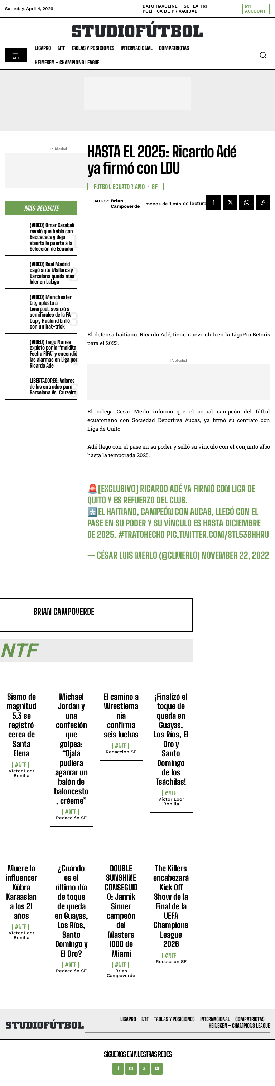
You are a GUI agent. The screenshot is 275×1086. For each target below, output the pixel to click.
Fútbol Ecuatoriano (119, 186)
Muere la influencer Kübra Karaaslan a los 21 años (21, 891)
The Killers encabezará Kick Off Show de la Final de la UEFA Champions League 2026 (171, 906)
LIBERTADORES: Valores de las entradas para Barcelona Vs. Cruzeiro (53, 386)
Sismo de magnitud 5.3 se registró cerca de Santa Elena (21, 725)
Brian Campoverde (125, 203)
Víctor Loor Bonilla (21, 773)
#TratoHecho (141, 534)
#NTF (20, 765)
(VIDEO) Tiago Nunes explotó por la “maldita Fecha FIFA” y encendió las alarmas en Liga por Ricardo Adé (53, 354)
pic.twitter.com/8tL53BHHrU (218, 534)
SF (155, 186)
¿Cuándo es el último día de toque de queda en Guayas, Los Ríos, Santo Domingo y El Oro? (71, 910)
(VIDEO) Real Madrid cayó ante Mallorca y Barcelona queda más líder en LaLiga (52, 273)
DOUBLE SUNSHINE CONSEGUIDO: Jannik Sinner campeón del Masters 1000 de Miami (121, 910)
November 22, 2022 (235, 555)
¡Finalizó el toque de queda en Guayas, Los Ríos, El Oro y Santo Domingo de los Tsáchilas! (171, 739)
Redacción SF (71, 818)
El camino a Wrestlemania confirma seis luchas (121, 716)
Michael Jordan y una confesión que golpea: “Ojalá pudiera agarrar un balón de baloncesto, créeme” (71, 748)
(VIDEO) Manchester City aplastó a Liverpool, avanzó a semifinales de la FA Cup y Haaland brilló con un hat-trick (51, 312)
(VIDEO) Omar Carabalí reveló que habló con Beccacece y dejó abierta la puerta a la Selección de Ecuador (52, 237)
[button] (263, 55)
